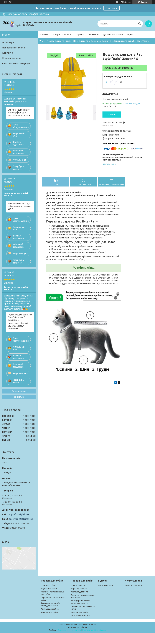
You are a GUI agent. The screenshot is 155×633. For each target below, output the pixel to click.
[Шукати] (139, 23)
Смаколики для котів (81, 615)
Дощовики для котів (101, 41)
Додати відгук (19, 391)
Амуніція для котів (79, 592)
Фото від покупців (133, 585)
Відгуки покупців (105, 585)
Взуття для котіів (79, 588)
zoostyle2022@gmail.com (21, 519)
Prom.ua (92, 625)
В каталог (111, 8)
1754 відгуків (125, 2)
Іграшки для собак (49, 612)
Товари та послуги (62, 34)
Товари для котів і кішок (59, 41)
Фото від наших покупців (16, 63)
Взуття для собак (49, 588)
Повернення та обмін (13, 47)
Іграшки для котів (79, 612)
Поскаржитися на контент (69, 630)
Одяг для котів (80, 41)
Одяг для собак (48, 585)
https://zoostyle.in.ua (19, 514)
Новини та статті (11, 58)
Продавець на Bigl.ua (77, 627)
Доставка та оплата (113, 34)
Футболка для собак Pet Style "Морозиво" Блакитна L (20, 317)
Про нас (81, 34)
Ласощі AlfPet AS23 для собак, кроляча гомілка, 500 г (19, 206)
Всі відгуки (19, 397)
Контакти (94, 34)
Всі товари (8, 42)
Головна (44, 34)
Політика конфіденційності (94, 630)
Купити (112, 114)
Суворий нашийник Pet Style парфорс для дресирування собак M (19, 112)
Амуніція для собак (50, 609)
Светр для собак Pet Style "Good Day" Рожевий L (18, 326)
